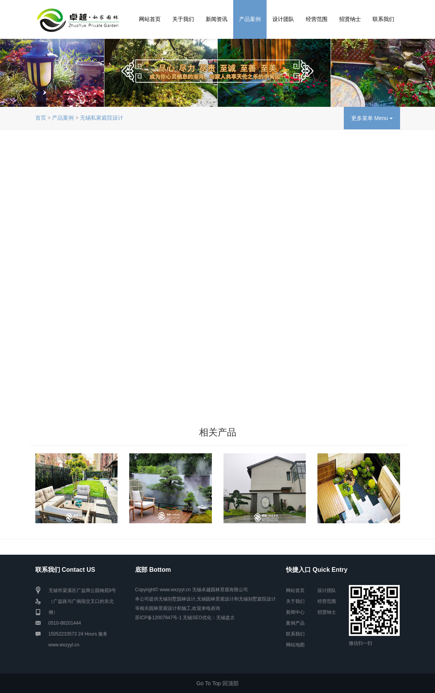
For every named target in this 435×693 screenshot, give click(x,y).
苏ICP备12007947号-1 (158, 617)
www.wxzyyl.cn (64, 645)
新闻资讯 (216, 19)
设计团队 (283, 19)
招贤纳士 (350, 19)
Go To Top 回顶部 (217, 683)
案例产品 (295, 623)
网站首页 (150, 19)
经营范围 (317, 19)
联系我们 (383, 19)
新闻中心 (295, 612)
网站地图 (295, 645)
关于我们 (183, 19)
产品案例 (250, 19)
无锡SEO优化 (197, 617)
